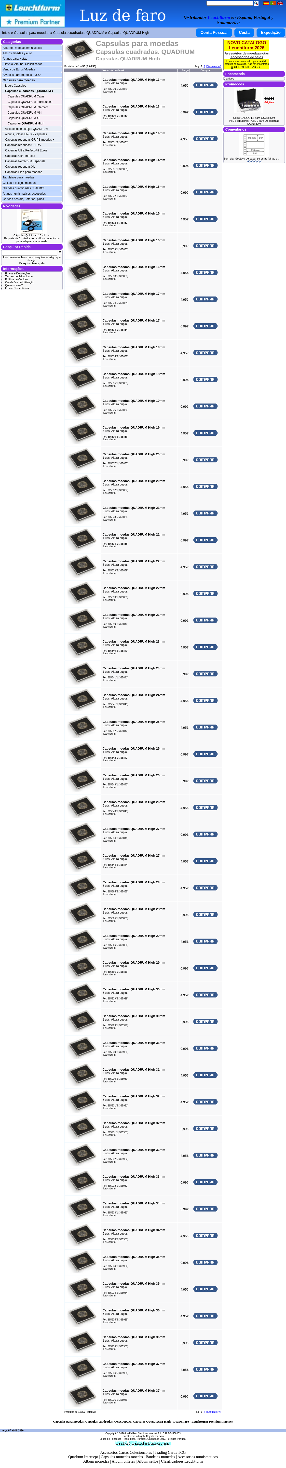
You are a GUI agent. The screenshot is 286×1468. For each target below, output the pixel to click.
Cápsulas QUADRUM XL (24, 118)
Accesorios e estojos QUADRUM (26, 129)
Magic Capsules (15, 85)
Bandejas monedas (160, 1457)
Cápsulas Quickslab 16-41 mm (32, 235)
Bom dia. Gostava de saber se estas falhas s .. (251, 158)
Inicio (6, 33)
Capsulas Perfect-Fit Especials (25, 161)
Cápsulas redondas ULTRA (23, 145)
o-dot (161, 1436)
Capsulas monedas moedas (122, 1457)
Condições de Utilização (19, 282)
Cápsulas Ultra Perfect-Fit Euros (26, 150)
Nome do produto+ (113, 70)
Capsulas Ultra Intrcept (20, 156)
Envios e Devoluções (17, 273)
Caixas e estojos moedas (19, 183)
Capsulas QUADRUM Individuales (30, 102)
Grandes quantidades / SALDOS (24, 188)
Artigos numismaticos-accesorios (24, 193)
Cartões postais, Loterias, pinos (23, 199)
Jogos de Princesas (110, 1439)
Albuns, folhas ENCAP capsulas (26, 134)
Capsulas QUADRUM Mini (25, 112)
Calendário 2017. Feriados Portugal (166, 1439)
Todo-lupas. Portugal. (135, 1439)
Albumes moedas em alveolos (22, 48)
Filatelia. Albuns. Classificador (22, 64)
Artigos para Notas (15, 58)
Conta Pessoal (214, 32)
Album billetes (123, 1461)
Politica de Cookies (16, 279)
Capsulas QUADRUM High (128, 33)
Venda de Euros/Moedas (19, 69)
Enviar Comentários (17, 288)
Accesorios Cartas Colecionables (126, 1452)
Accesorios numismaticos (197, 1457)
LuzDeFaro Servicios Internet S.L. (143, 1433)
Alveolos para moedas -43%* (22, 75)
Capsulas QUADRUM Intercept (28, 107)
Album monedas (96, 1461)
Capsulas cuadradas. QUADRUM (78, 33)
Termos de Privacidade (19, 276)
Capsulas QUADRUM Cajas (26, 96)
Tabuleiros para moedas (18, 177)
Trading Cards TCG (170, 1452)
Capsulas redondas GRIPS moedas (29, 139)
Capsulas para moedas (31, 33)
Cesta (244, 32)
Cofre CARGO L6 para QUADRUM (254, 117)
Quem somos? (14, 285)
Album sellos (147, 1461)
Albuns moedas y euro (17, 53)
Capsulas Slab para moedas (23, 172)
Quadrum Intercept (83, 1457)
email (260, 61)
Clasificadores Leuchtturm (182, 1461)
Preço (185, 70)
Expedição (271, 32)
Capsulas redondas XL (20, 166)
